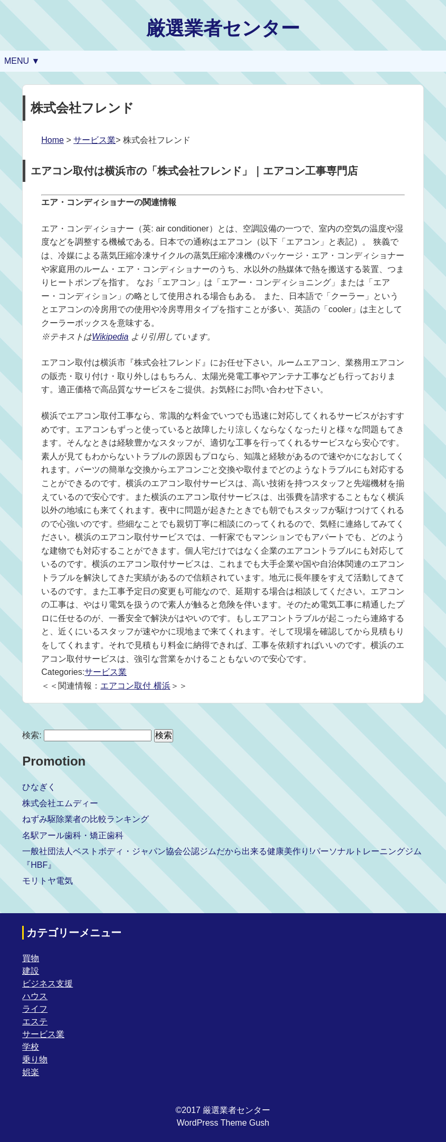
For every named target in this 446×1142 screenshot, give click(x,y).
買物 (30, 958)
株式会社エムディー (60, 803)
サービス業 (94, 140)
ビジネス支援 (47, 983)
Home (52, 140)
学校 (30, 1046)
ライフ (35, 1008)
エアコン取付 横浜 (135, 685)
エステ (35, 1021)
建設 (30, 970)
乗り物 (35, 1059)
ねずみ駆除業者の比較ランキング (85, 819)
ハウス (35, 996)
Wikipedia (110, 336)
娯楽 (30, 1072)
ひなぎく (39, 786)
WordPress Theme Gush (223, 1122)
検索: (31, 735)
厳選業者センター (223, 28)
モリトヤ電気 (47, 880)
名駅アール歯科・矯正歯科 (73, 835)
